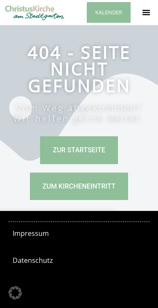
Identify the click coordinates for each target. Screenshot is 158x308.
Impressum (31, 233)
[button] (146, 12)
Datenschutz (33, 260)
